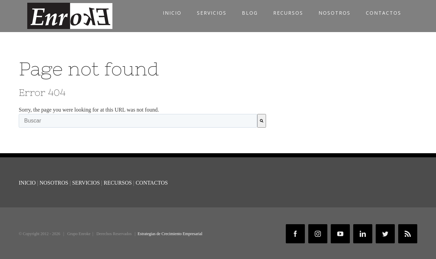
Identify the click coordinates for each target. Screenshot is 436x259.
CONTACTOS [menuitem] (383, 13)
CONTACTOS (152, 183)
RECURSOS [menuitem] (288, 13)
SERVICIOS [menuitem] (212, 13)
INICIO (27, 183)
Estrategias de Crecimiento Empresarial (170, 233)
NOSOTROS (54, 183)
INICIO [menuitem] (172, 13)
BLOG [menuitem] (250, 13)
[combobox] (138, 121)
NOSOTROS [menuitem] (334, 13)
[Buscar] (261, 121)
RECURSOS (118, 183)
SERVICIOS (86, 183)
